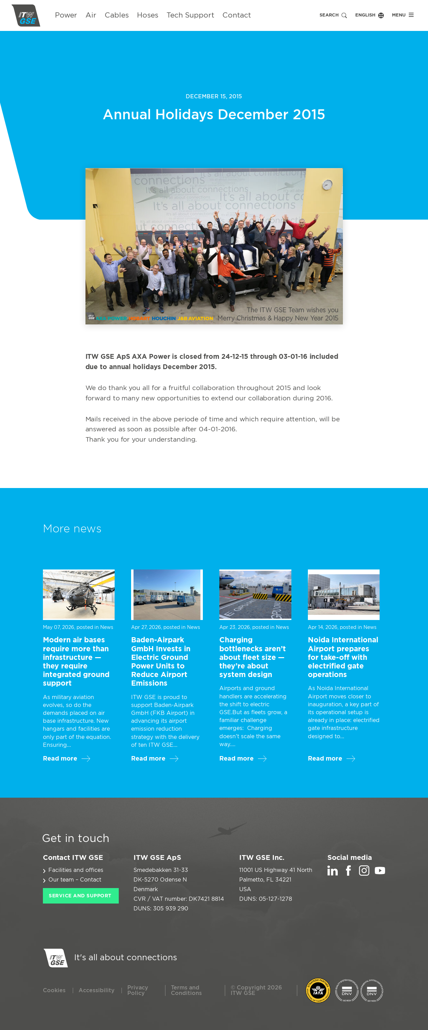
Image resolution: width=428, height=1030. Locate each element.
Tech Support (190, 15)
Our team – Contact (74, 880)
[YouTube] (380, 874)
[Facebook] (348, 874)
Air (90, 15)
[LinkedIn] (332, 874)
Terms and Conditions (186, 990)
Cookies (54, 990)
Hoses (147, 15)
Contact (236, 15)
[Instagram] (364, 874)
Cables (117, 15)
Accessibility (97, 990)
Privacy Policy (137, 990)
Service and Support (80, 896)
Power (66, 15)
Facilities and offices (75, 870)
